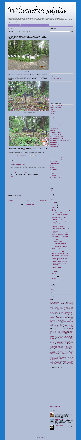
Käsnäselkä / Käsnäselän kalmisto (58, 265)
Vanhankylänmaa (52, 357)
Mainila (59, 324)
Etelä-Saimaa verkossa (54, 122)
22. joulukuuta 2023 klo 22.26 (21, 172)
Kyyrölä (70, 317)
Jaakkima (52, 307)
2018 (52, 282)
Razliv (61, 337)
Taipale (72, 348)
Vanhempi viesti (43, 200)
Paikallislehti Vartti (53, 161)
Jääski (71, 308)
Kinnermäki (67, 312)
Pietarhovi (62, 332)
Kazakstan (56, 312)
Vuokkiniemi (57, 361)
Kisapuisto (57, 313)
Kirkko (71, 312)
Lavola (63, 320)
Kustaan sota (64, 317)
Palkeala (59, 331)
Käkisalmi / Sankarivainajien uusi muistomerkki (61, 215)
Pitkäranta (71, 332)
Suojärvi (52, 348)
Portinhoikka (53, 333)
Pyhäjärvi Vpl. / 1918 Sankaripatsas (59, 219)
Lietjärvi (60, 321)
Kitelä (61, 313)
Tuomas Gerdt (60, 352)
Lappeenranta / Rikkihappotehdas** (62, 419)
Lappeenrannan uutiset (54, 148)
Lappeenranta (65, 319)
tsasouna (72, 351)
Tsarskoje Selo (66, 351)
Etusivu (10, 25)
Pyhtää (72, 333)
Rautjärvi (51, 337)
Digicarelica (52, 113)
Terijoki (72, 349)
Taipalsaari (53, 349)
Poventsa (58, 333)
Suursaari (57, 348)
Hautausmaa (14, 156)
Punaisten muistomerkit (54, 163)
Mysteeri (51, 329)
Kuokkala (70, 316)
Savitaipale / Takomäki (59, 425)
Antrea (60, 299)
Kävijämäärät (31, 25)
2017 (52, 284)
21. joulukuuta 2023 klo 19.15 (19, 164)
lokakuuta (54, 205)
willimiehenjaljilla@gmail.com (55, 78)
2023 (52, 194)
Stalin (71, 346)
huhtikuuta (54, 274)
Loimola (63, 321)
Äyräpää (65, 363)
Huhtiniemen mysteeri (54, 128)
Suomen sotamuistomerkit (55, 181)
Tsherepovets (53, 352)
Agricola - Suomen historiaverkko (56, 105)
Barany (68, 299)
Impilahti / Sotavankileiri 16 (57, 250)
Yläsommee (70, 362)
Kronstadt (65, 316)
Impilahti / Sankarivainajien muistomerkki (60, 253)
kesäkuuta (54, 271)
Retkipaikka (52, 167)
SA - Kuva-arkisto (53, 169)
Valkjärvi (57, 356)
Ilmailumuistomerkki (53, 306)
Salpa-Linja (52, 343)
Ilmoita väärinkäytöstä (55, 406)
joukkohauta (52, 308)
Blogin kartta (16, 25)
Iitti (70, 304)
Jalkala (57, 307)
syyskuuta (54, 207)
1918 (51, 299)
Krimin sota (59, 316)
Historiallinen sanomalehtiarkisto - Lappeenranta (59, 126)
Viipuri (51, 360)
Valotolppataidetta (53, 185)
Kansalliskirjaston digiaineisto (55, 132)
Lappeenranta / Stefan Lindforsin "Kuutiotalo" (64, 412)
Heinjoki (61, 303)
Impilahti (68, 306)
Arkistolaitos (52, 109)
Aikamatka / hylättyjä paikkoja (55, 107)
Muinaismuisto (69, 325)
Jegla (61, 307)
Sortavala (71, 344)
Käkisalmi (51, 318)
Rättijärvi (72, 341)
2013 (52, 290)
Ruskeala (63, 341)
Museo (70, 328)
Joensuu (65, 307)
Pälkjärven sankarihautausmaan (30, 149)
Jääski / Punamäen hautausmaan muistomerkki (61, 210)
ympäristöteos (52, 363)
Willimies (57, 362)
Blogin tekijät (24, 25)
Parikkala (63, 331)
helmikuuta (54, 278)
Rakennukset (67, 336)
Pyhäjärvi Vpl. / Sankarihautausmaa (59, 217)
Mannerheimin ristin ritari (68, 324)
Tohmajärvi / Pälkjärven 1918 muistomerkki (60, 234)
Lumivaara (68, 321)
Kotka (69, 314)
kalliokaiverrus (59, 309)
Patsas (69, 331)
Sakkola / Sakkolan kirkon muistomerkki (60, 232)
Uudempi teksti (11, 200)
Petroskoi (57, 332)
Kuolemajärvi (52, 317)
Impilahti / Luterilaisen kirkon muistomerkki (60, 255)
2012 (52, 292)
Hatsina (72, 302)
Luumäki (69, 322)
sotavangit (66, 346)
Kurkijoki (57, 317)
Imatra (64, 306)
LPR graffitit (52, 152)
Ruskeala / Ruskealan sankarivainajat (59, 238)
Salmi (71, 342)
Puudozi (68, 333)
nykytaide (63, 329)
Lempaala (70, 320)
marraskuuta (54, 204)
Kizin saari (70, 313)
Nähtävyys (69, 329)
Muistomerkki (20, 156)
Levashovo (55, 321)
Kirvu (53, 313)
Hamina (62, 302)
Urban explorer (66, 353)
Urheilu (72, 353)
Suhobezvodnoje (62, 347)
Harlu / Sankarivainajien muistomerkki (59, 244)
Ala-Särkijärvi (56, 299)
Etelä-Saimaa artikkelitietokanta (56, 120)
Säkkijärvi (67, 348)
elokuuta (54, 209)
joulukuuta (54, 202)
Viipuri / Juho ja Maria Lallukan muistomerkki (60, 214)
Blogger (43, 437)
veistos (58, 357)
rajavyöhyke (59, 336)
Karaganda (71, 309)
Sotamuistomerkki (56, 346)
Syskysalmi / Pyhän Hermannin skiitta (59, 261)
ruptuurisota (58, 341)
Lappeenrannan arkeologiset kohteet (57, 138)
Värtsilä (72, 361)
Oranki (51, 331)
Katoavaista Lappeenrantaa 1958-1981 (57, 136)
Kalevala (51, 309)
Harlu (68, 302)
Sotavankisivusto (53, 175)
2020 (52, 199)
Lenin (51, 321)
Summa (72, 347)
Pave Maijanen (52, 332)
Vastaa (12, 168)
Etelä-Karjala (57, 302)
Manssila (51, 325)
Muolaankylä (60, 328)
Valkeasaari (51, 356)
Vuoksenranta (66, 361)
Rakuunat (51, 165)
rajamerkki (52, 336)
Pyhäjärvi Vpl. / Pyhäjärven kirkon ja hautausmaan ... (59, 222)
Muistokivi (52, 326)
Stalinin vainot (52, 347)
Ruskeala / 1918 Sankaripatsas (58, 239)
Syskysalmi (62, 348)
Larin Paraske (52, 320)
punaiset (63, 333)
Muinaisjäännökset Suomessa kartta (57, 155)
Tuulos (66, 352)
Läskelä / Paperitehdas (56, 248)
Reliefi (65, 337)
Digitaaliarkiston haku (54, 115)
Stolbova (56, 347)
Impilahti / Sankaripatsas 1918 (58, 251)
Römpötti (52, 342)
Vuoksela (61, 361)
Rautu (57, 337)
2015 (52, 287)
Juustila (62, 308)
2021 (52, 197)
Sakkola (67, 342)
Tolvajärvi (61, 351)
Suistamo (67, 347)
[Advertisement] (18, 216)
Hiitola (71, 303)
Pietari (66, 332)
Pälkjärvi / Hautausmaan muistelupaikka (60, 236)
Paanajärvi (54, 331)
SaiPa (51, 171)
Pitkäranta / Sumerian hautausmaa (59, 256)
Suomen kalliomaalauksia (55, 179)
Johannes (70, 307)
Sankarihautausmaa (61, 343)
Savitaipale (71, 343)
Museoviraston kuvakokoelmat (56, 159)
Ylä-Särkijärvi (64, 362)
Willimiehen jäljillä (37, 11)
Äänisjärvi (70, 363)
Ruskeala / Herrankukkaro (57, 241)
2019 (52, 200)
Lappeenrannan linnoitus (54, 144)
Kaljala (55, 309)
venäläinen (71, 357)
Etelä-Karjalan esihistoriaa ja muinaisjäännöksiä (59, 117)
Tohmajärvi (57, 351)
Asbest (64, 299)
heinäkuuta (54, 269)
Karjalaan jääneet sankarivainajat (56, 134)
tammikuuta (54, 280)
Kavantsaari (51, 312)
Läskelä (51, 324)
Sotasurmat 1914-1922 (54, 173)
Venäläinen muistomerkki (58, 358)
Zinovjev (56, 363)
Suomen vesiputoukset (54, 183)
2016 (52, 285)
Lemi (66, 320)
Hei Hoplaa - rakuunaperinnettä (56, 124)
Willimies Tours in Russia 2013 (42, 25)
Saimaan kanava (58, 342)
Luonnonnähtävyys (55, 322)
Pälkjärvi (25, 156)
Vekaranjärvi (64, 357)
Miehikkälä (62, 325)
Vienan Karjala (69, 358)
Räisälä (67, 341)
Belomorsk (71, 299)
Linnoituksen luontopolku (54, 150)
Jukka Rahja (58, 308)
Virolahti (71, 359)
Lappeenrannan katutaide (55, 142)
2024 (52, 192)
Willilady (52, 362)
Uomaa (60, 353)
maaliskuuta (54, 276)
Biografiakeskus (53, 111)
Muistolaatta (59, 326)
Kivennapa (65, 313)
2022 (52, 195)
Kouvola (52, 316)
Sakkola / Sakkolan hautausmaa (58, 226)
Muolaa (55, 328)
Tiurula (53, 351)
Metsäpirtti (56, 325)
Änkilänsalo (61, 363)
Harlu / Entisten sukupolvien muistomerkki (60, 243)
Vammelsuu (70, 356)
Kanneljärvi (66, 309)
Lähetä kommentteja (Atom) (28, 204)
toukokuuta (54, 273)
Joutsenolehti (52, 130)
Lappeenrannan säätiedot (55, 146)
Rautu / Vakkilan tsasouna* (57, 212)
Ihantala (65, 304)
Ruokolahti (52, 341)
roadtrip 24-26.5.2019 (31, 156)
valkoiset (62, 356)
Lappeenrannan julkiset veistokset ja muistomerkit (59, 140)
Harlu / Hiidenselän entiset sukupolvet (59, 246)
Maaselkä (55, 324)
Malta (62, 324)
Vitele (52, 361)
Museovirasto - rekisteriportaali (56, 157)
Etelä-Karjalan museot (54, 118)
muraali (65, 328)
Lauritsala (57, 320)
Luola (72, 321)
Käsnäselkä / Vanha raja (56, 267)
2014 (52, 289)
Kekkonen (61, 312)
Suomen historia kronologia (55, 177)
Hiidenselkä (66, 303)
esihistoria (51, 302)
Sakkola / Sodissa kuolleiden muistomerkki (60, 228)
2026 (52, 190)
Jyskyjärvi (67, 308)
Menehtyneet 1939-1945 (54, 153)
